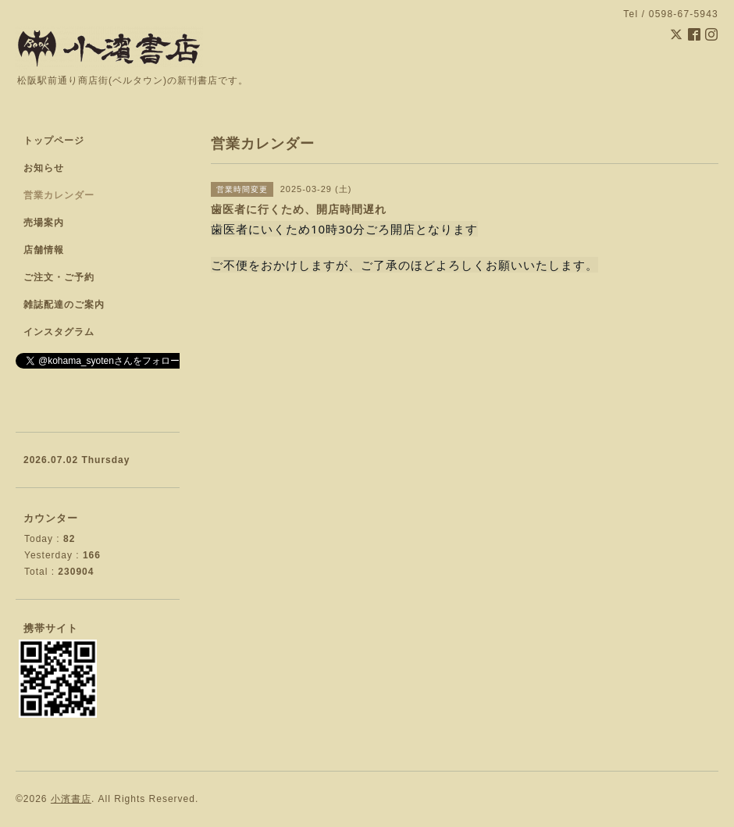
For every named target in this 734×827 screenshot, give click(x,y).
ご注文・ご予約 (58, 277)
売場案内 (43, 222)
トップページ (53, 140)
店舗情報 (43, 249)
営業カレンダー (58, 195)
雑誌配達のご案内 (64, 304)
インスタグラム (58, 331)
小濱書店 (71, 798)
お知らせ (43, 167)
